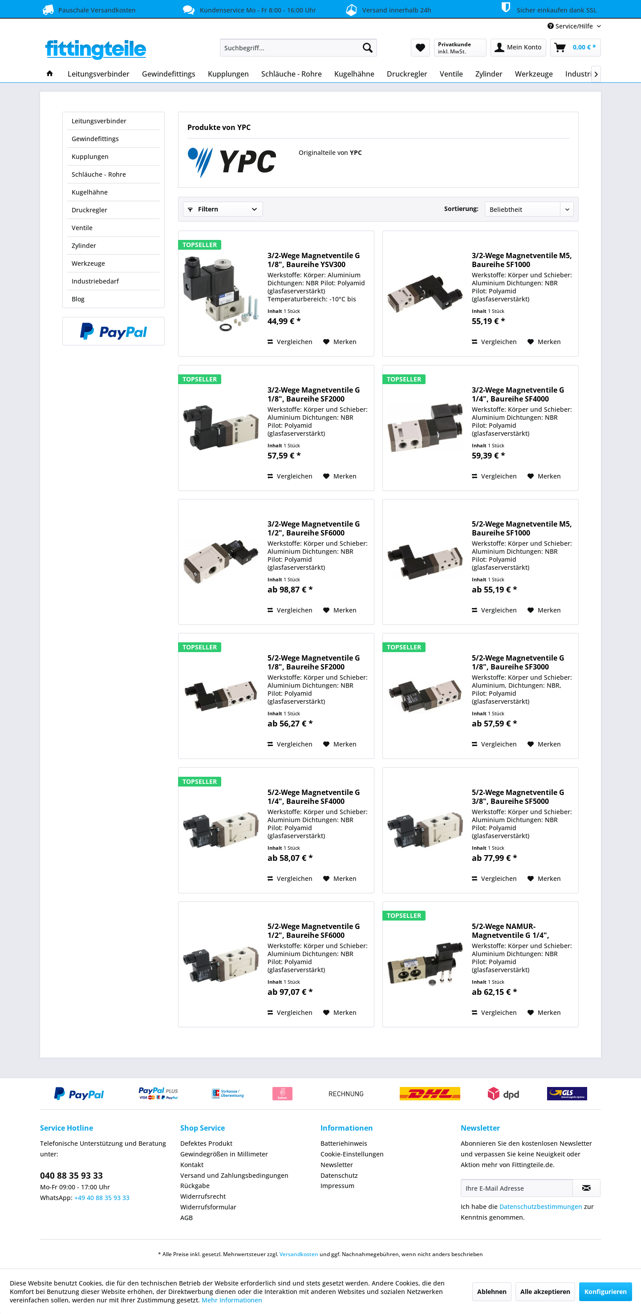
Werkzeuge (88, 263)
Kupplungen (90, 156)
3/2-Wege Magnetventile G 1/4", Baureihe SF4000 (518, 394)
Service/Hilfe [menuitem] (571, 26)
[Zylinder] (489, 73)
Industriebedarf (95, 281)
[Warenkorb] (575, 48)
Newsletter (336, 1164)
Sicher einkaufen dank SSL (547, 8)
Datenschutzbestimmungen (540, 1206)
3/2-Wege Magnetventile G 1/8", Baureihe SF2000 (314, 394)
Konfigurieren (605, 1291)
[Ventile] (451, 73)
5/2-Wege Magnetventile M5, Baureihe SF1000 (522, 528)
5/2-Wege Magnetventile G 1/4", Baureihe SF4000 (314, 797)
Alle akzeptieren (545, 1291)
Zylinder (84, 245)
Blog (78, 299)
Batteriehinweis (343, 1143)
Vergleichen (290, 341)
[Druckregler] (407, 73)
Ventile (82, 227)
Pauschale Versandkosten (88, 10)
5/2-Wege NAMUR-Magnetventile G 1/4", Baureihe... (510, 931)
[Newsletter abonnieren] (586, 1188)
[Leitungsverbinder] (98, 73)
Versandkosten (299, 1254)
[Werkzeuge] (534, 73)
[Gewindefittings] (169, 73)
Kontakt (191, 1164)
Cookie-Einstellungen (352, 1154)
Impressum (337, 1185)
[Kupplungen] (228, 73)
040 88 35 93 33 (71, 1175)
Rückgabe (195, 1185)
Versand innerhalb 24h (386, 9)
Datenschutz (339, 1175)
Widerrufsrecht (203, 1196)
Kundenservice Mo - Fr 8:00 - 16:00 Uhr (248, 10)
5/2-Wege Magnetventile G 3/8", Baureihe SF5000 (518, 797)
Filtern (203, 209)
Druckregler (89, 210)
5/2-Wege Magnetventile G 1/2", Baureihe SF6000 (314, 931)
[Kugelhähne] (354, 73)
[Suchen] (367, 48)
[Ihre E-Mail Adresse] (517, 1188)
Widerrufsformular (208, 1207)
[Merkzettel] (420, 48)
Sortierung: (461, 208)
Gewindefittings (95, 138)
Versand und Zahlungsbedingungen (234, 1175)
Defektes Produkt (206, 1143)
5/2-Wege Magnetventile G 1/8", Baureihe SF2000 (314, 662)
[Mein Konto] (518, 48)
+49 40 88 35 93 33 (102, 1197)
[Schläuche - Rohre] (291, 73)
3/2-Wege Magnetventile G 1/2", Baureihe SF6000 (314, 528)
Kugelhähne (90, 192)
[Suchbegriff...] (298, 48)
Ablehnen (492, 1291)
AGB (186, 1217)
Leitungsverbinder (99, 121)
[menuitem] (298, 48)
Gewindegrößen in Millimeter (224, 1154)
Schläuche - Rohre (99, 174)
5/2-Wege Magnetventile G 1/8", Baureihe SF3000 (518, 662)
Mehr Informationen (232, 1300)
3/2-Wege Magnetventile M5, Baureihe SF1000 (522, 260)
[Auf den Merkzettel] (340, 342)
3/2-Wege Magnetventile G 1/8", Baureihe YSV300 (314, 260)
